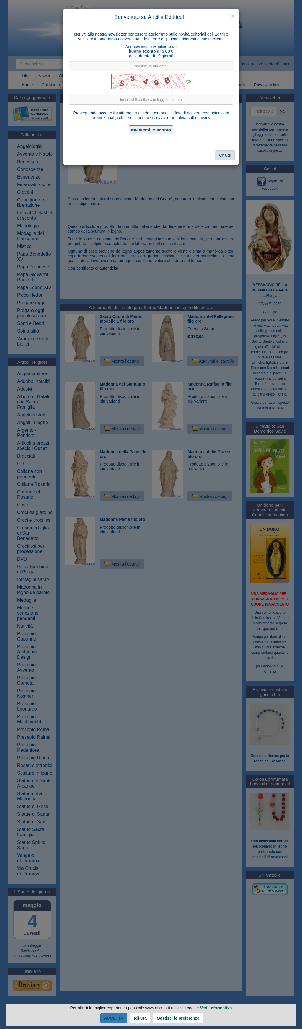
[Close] (233, 16)
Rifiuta (140, 1018)
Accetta (114, 1018)
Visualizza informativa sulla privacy (178, 117)
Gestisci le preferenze (178, 1018)
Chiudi (225, 155)
